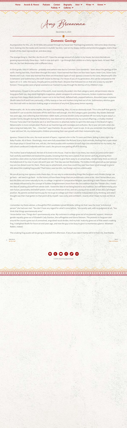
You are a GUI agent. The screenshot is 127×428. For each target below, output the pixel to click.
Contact (57, 4)
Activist (101, 4)
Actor (78, 4)
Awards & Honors (31, 4)
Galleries (68, 7)
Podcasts (46, 4)
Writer (90, 4)
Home (17, 4)
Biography (68, 4)
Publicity (55, 7)
